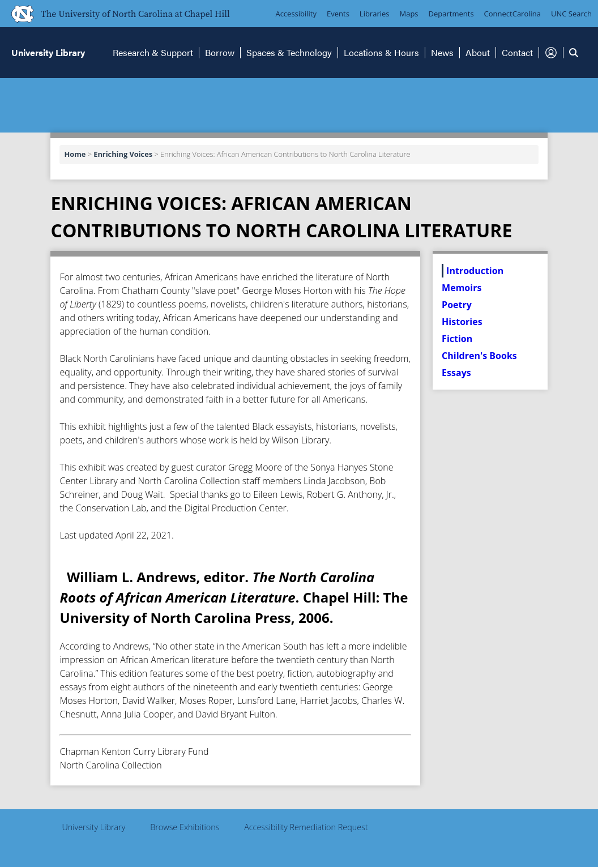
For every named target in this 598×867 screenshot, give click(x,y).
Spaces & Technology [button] (289, 52)
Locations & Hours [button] (381, 52)
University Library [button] (48, 52)
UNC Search (571, 13)
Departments (451, 13)
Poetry (457, 304)
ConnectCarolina (512, 13)
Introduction (474, 270)
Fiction (457, 338)
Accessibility (296, 13)
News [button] (442, 52)
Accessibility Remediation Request (306, 827)
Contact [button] (517, 52)
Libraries (375, 13)
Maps (409, 13)
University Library (93, 827)
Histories (462, 321)
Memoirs (461, 287)
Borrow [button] (219, 52)
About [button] (477, 52)
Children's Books (479, 355)
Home (75, 154)
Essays (456, 372)
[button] (551, 52)
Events (338, 13)
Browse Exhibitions (184, 827)
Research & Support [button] (153, 52)
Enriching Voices (122, 154)
